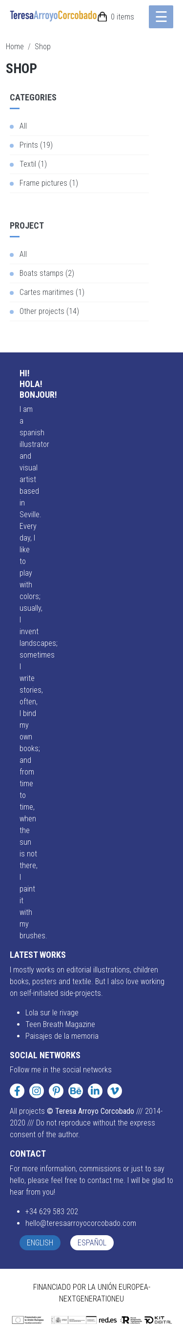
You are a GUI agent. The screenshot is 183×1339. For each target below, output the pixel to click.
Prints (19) (36, 145)
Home (15, 46)
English (40, 1242)
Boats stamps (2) (47, 273)
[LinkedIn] (95, 1091)
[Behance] (75, 1091)
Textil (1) (33, 164)
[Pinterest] (56, 1091)
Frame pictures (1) (49, 183)
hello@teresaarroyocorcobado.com (80, 1223)
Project (27, 225)
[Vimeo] (114, 1091)
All (23, 126)
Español (92, 1242)
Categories (33, 97)
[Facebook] (17, 1091)
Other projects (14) (49, 311)
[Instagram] (36, 1091)
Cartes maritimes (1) (52, 292)
